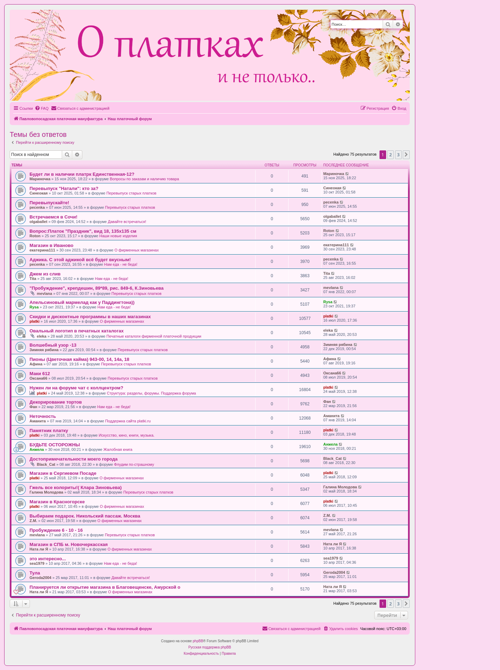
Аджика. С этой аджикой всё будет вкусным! (80, 259)
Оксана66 (38, 378)
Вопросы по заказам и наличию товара (144, 179)
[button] (406, 154)
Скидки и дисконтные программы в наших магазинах (90, 316)
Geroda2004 (40, 578)
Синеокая (39, 193)
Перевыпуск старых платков (131, 193)
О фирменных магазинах (137, 250)
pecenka (37, 207)
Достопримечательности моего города (74, 459)
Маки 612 (40, 373)
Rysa (34, 307)
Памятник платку (49, 430)
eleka (42, 336)
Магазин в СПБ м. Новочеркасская (69, 544)
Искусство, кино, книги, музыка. (127, 435)
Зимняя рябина (44, 350)
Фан (33, 407)
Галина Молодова (46, 492)
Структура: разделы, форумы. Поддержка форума (151, 393)
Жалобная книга (117, 449)
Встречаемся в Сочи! (53, 217)
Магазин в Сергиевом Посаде (63, 473)
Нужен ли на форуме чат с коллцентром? (76, 387)
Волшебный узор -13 (53, 345)
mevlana (44, 293)
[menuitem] (42, 108)
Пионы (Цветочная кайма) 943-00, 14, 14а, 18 (79, 359)
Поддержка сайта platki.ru (128, 421)
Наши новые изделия (118, 236)
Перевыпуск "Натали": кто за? (64, 188)
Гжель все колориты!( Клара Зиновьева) (76, 487)
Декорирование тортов (56, 402)
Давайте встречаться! (127, 222)
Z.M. (33, 521)
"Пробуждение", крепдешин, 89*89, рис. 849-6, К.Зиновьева (97, 288)
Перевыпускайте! (49, 202)
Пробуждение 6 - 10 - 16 (56, 530)
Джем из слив (45, 273)
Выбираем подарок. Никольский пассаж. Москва (85, 516)
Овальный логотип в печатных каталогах (77, 330)
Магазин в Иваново (51, 245)
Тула (35, 573)
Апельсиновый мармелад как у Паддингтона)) (82, 302)
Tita (33, 278)
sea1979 (37, 563)
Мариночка (40, 179)
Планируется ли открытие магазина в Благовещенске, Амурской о (105, 587)
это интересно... (48, 558)
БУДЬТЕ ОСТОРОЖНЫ (55, 444)
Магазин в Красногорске (57, 501)
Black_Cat (46, 464)
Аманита (38, 421)
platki (35, 321)
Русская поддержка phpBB (209, 647)
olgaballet (38, 222)
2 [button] (390, 154)
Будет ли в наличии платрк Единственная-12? (82, 174)
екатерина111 (42, 250)
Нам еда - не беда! (121, 264)
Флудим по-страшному (134, 464)
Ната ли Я (39, 549)
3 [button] (398, 154)
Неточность (43, 416)
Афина (36, 364)
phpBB (198, 641)
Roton (35, 236)
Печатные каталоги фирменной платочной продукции (154, 336)
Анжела (37, 449)
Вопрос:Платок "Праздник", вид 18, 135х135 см (83, 231)
